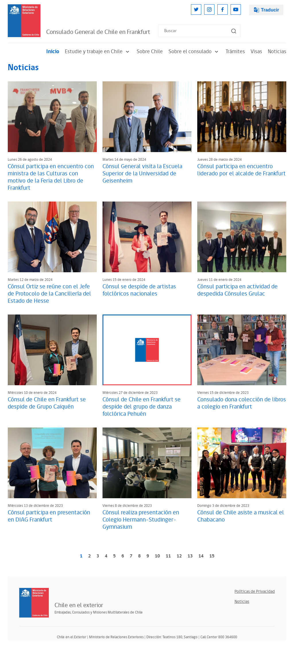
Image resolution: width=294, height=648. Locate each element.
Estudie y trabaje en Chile (98, 51)
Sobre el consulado (194, 51)
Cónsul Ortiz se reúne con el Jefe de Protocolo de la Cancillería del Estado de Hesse (49, 293)
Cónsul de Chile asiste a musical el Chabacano (240, 516)
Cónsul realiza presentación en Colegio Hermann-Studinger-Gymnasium (140, 519)
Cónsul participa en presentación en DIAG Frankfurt (49, 516)
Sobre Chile (150, 51)
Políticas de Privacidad (255, 591)
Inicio (52, 51)
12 (179, 556)
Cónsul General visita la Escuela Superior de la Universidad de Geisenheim (142, 173)
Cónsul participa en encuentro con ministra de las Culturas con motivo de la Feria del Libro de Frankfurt (51, 177)
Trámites (235, 51)
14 (201, 556)
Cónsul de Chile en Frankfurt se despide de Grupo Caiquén (47, 403)
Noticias (277, 51)
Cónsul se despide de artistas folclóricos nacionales (139, 290)
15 (211, 556)
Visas (256, 51)
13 (190, 556)
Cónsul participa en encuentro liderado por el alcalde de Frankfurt (241, 170)
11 (168, 556)
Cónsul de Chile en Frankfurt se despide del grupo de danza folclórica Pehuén (141, 406)
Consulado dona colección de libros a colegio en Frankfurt (241, 403)
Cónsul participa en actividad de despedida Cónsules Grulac (237, 290)
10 (157, 556)
